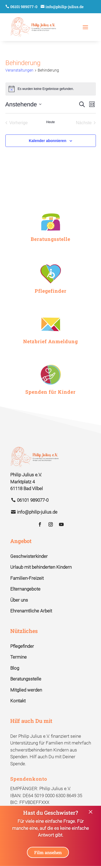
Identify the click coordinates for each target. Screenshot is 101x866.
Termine (18, 657)
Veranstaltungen (19, 70)
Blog (14, 668)
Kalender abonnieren (47, 141)
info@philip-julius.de (64, 6)
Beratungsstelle (25, 679)
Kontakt (18, 700)
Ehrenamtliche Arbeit (31, 611)
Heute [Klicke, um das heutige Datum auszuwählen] (50, 122)
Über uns (19, 600)
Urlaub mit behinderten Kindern (41, 567)
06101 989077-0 (23, 6)
